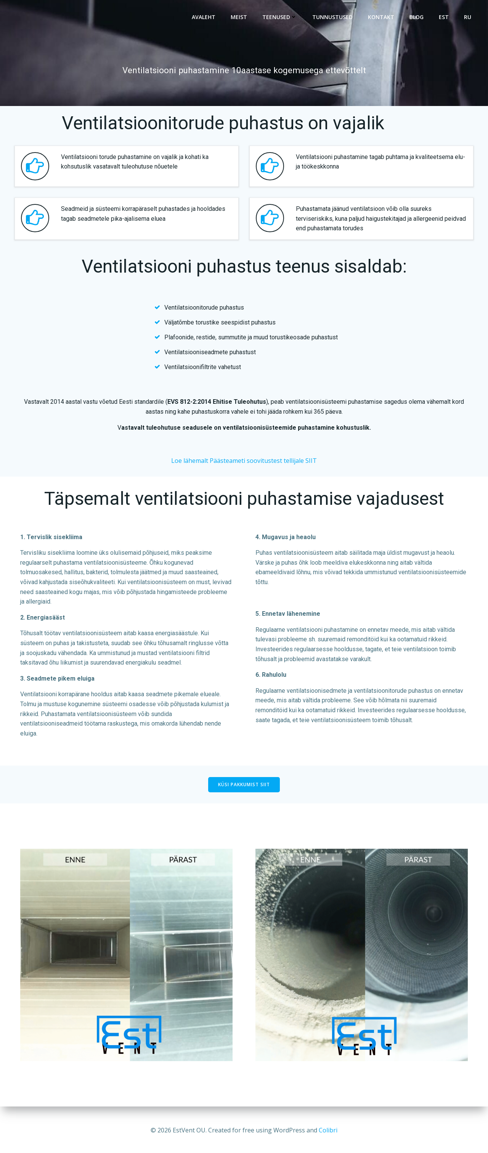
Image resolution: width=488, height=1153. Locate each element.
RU (467, 17)
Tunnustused (332, 17)
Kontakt (381, 17)
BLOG (416, 17)
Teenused (279, 17)
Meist (239, 17)
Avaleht (203, 17)
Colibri (328, 1130)
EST (444, 17)
